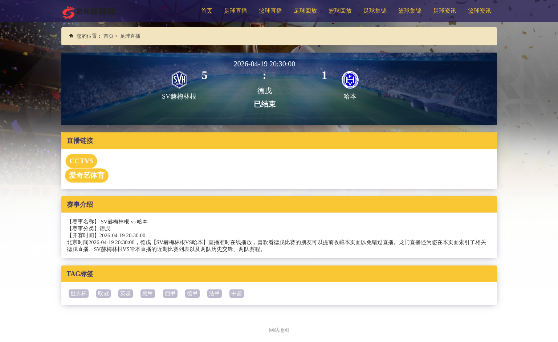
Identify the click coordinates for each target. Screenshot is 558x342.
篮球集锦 (409, 11)
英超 (125, 293)
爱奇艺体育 (86, 175)
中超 (236, 293)
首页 (206, 11)
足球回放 (305, 11)
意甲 (147, 293)
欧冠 (103, 293)
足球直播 (235, 11)
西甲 (170, 293)
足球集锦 (375, 11)
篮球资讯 (479, 11)
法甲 (214, 293)
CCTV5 (81, 161)
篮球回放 (340, 11)
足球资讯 (444, 11)
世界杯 (78, 293)
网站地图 (279, 330)
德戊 (104, 228)
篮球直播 (270, 11)
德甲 (192, 293)
